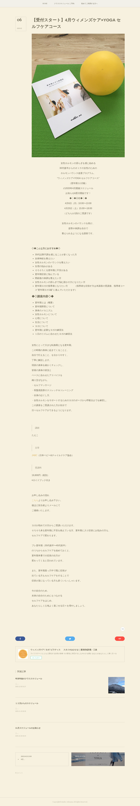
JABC (34, 455)
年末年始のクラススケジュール (28, 679)
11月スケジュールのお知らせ (27, 728)
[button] (45, 3)
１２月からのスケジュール (26, 703)
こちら (35, 500)
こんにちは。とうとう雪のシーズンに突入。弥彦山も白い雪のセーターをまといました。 (48, 684)
